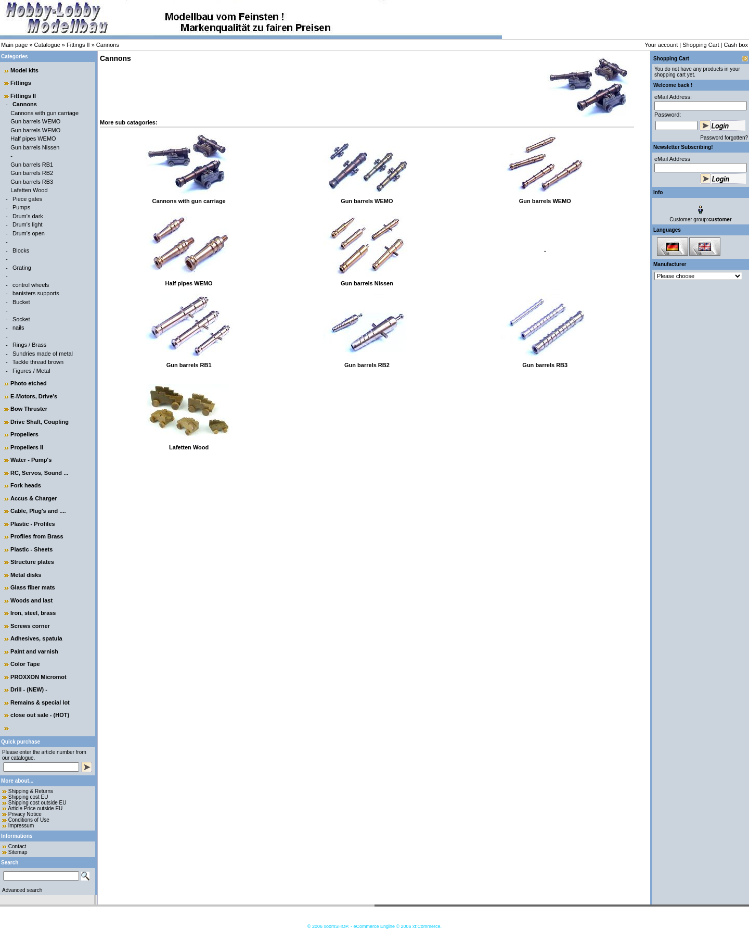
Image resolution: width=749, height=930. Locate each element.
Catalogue (47, 45)
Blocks (20, 250)
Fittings (20, 83)
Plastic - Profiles (32, 524)
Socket (21, 319)
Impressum (21, 825)
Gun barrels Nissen (34, 147)
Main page (14, 45)
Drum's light (27, 224)
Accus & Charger (33, 498)
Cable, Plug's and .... (38, 511)
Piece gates (27, 199)
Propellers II (26, 447)
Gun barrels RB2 (31, 173)
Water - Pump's (30, 460)
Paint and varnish (34, 651)
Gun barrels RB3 (31, 182)
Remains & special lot (40, 702)
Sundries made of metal (42, 353)
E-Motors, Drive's (33, 396)
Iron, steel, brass (33, 613)
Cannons (107, 45)
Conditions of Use (28, 820)
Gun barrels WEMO (35, 121)
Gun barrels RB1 (31, 164)
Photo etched (28, 383)
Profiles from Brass (36, 536)
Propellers (24, 434)
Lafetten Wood (28, 190)
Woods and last (31, 600)
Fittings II (78, 45)
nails (18, 327)
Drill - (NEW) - (28, 689)
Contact (17, 846)
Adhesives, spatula (36, 638)
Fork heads (25, 485)
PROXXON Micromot (38, 677)
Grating (21, 268)
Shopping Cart (700, 45)
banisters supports (35, 293)
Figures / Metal (31, 371)
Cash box (736, 45)
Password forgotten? (724, 138)
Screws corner (30, 626)
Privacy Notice (25, 814)
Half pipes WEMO (33, 138)
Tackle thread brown (37, 362)
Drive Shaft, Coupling (39, 422)
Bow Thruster (28, 409)
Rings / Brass (29, 345)
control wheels (30, 285)
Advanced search (22, 890)
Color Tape (25, 664)
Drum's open (28, 233)
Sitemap (18, 852)
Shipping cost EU (28, 797)
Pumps (21, 207)
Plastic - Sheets (31, 549)
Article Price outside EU (35, 808)
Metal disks (25, 575)
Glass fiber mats (32, 587)
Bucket (21, 302)
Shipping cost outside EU (37, 803)
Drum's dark (27, 216)
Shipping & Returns (30, 791)
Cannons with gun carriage (44, 113)
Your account (661, 45)
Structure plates (32, 562)
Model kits (24, 70)
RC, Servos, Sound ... (39, 473)
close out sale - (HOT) (39, 715)
